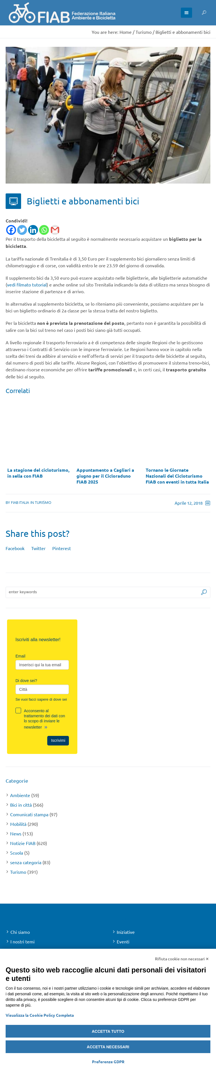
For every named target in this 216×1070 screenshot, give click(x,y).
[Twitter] (22, 230)
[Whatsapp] (44, 230)
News (15, 833)
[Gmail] (55, 230)
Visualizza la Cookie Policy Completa (40, 1015)
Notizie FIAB (22, 843)
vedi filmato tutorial (27, 284)
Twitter (38, 548)
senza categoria (25, 862)
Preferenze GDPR (108, 1061)
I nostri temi (22, 941)
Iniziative (126, 932)
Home (126, 32)
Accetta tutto (108, 1031)
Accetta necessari (108, 1047)
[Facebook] (11, 230)
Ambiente (20, 795)
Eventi (123, 941)
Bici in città (21, 805)
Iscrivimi (58, 740)
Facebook (15, 548)
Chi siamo (20, 932)
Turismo (144, 32)
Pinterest (61, 548)
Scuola (16, 852)
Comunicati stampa (29, 814)
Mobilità (18, 824)
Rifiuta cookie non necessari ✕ (182, 958)
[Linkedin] (33, 230)
